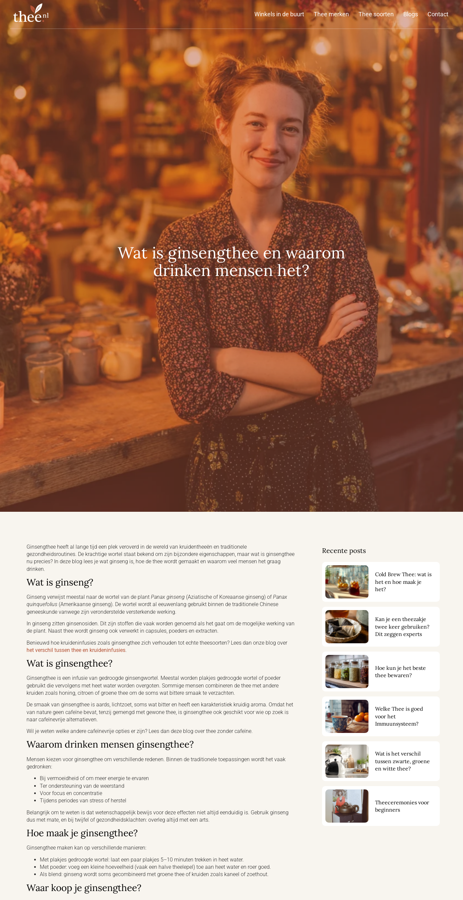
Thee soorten (376, 14)
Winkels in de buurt (279, 14)
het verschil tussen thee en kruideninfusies (76, 650)
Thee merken (331, 14)
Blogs (410, 14)
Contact (438, 14)
